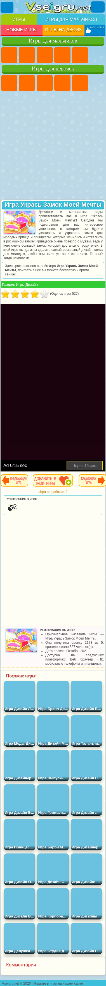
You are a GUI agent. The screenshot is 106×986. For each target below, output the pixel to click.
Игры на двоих (63, 29)
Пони (9, 83)
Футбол (27, 55)
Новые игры (21, 29)
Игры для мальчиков (71, 19)
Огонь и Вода (45, 83)
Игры (19, 19)
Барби (62, 83)
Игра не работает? (53, 492)
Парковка (9, 55)
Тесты (80, 83)
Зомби (80, 55)
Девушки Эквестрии (27, 83)
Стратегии (45, 55)
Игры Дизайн (27, 284)
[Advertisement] (52, 146)
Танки (62, 55)
